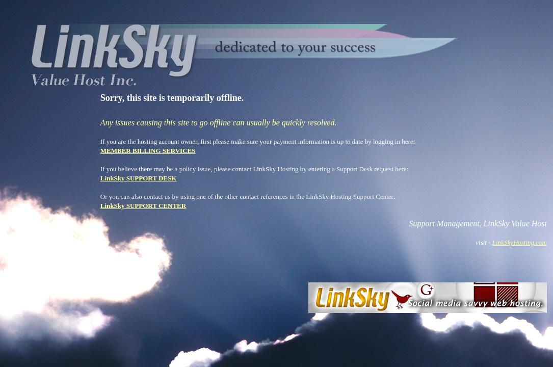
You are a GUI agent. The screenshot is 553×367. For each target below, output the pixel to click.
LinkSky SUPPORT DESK (138, 178)
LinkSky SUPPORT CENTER (143, 205)
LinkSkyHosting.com (519, 242)
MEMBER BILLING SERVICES (148, 150)
